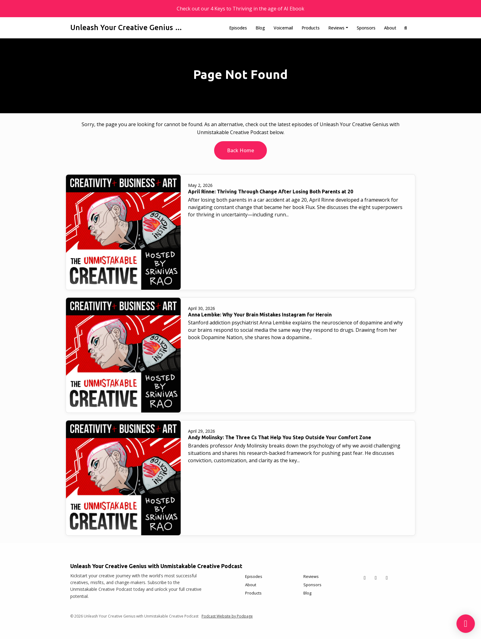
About (390, 28)
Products (311, 28)
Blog (260, 28)
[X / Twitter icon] (365, 577)
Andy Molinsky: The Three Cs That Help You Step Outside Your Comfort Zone (279, 437)
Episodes (238, 28)
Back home (240, 150)
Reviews (336, 28)
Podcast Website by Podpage (227, 616)
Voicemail (283, 28)
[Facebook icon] (376, 577)
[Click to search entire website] (406, 27)
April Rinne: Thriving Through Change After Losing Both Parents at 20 (270, 191)
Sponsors (366, 28)
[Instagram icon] (387, 577)
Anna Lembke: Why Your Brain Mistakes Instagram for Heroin (260, 314)
